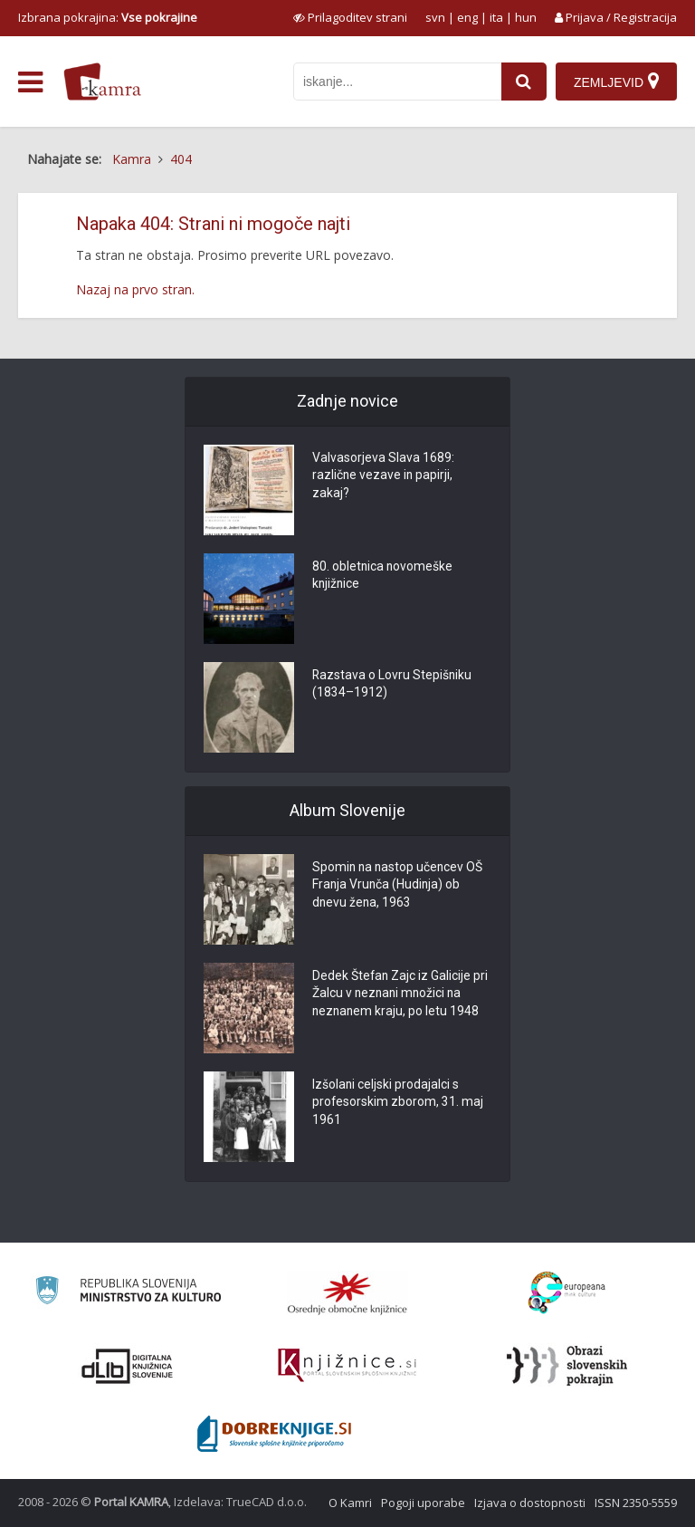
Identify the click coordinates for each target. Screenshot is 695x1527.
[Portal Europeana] (567, 1293)
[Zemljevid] (616, 81)
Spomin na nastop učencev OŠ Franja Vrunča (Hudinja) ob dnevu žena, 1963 (399, 885)
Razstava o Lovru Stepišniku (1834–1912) (392, 684)
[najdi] (524, 81)
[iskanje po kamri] (397, 81)
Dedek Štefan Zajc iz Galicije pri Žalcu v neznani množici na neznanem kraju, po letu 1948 (401, 994)
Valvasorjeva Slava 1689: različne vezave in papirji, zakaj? (383, 476)
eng (467, 17)
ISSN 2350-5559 (636, 1502)
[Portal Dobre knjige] (274, 1434)
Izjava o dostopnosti (530, 1502)
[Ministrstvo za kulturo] (128, 1292)
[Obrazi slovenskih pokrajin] (567, 1365)
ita (496, 17)
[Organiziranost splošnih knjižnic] (347, 1293)
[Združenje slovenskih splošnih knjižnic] (347, 1366)
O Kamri (350, 1502)
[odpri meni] (30, 82)
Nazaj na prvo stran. (135, 289)
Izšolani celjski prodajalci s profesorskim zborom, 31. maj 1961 (398, 1103)
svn (435, 17)
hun (526, 17)
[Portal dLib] (127, 1365)
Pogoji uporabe (423, 1502)
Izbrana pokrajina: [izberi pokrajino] (107, 17)
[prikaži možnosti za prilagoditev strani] (350, 17)
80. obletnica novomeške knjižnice (383, 576)
